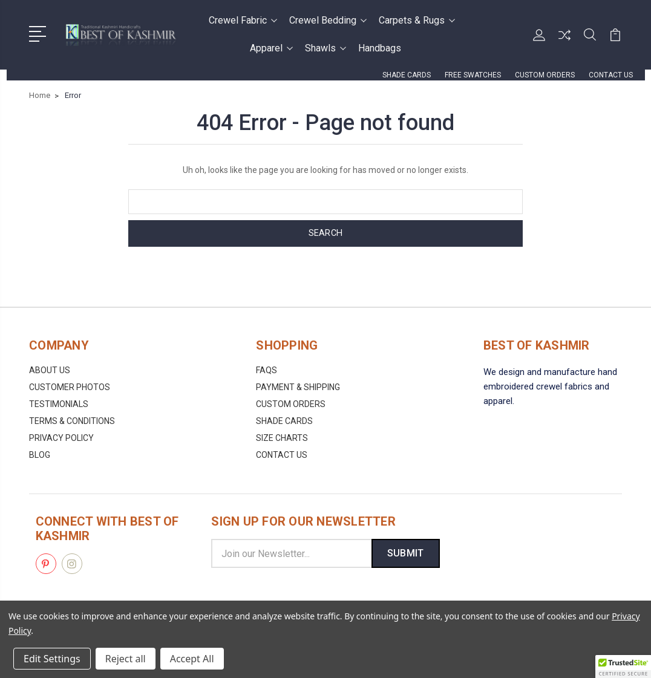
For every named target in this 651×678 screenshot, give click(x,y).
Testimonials (58, 404)
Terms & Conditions (72, 421)
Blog (39, 455)
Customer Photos (69, 387)
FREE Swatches (473, 75)
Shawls (325, 48)
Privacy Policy (61, 438)
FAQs (266, 370)
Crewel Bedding (328, 20)
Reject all (125, 658)
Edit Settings (52, 658)
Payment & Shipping (298, 387)
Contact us (611, 75)
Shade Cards (406, 75)
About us (49, 370)
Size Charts (282, 438)
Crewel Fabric (243, 20)
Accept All (192, 658)
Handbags (379, 48)
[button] (623, 666)
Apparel (271, 48)
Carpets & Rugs (417, 20)
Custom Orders (545, 75)
